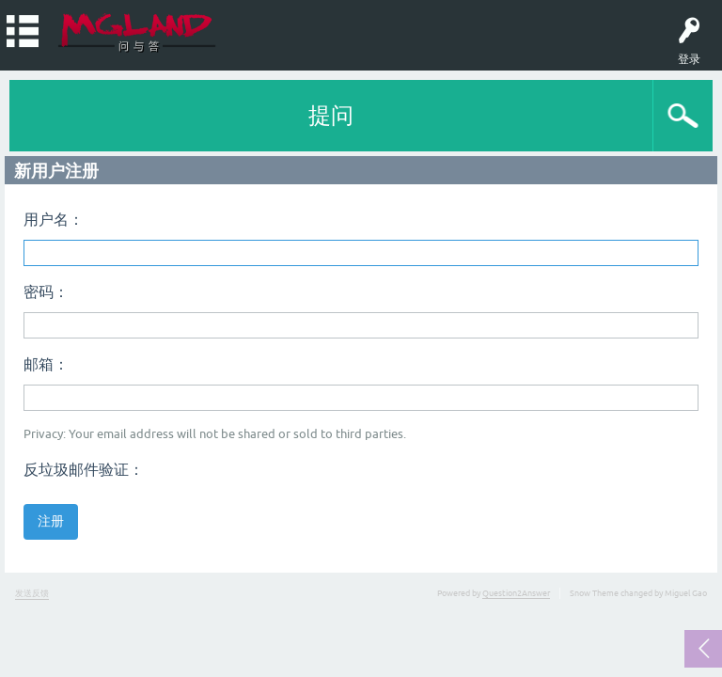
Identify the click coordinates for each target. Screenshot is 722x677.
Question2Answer (516, 593)
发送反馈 (32, 593)
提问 (330, 115)
